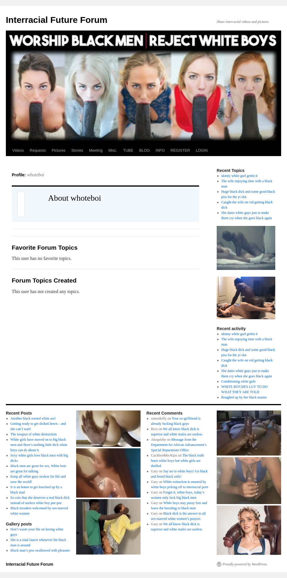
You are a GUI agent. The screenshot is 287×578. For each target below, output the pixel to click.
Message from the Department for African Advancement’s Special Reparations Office (179, 444)
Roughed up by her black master (244, 397)
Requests (38, 150)
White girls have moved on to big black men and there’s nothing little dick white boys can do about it (39, 444)
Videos (18, 150)
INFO (160, 150)
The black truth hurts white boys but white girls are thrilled (177, 460)
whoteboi (35, 174)
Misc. (112, 150)
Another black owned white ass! (33, 418)
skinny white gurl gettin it (239, 176)
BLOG (144, 150)
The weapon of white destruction (34, 434)
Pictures (58, 150)
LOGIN (202, 150)
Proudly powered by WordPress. (245, 564)
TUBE (128, 150)
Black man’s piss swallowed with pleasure (40, 550)
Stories (77, 150)
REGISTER (180, 150)
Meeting (95, 150)
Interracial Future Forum (56, 20)
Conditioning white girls (238, 381)
